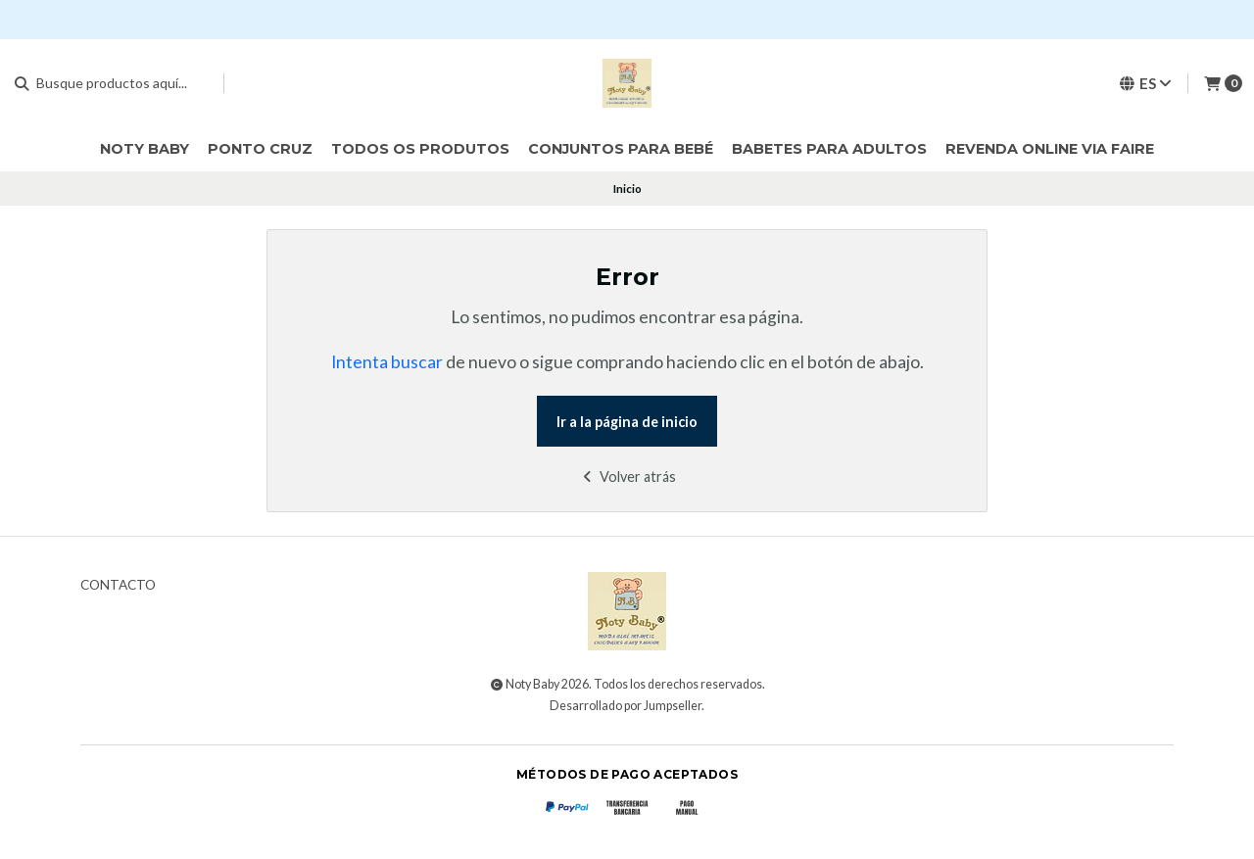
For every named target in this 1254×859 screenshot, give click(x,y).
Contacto (118, 586)
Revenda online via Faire (1049, 149)
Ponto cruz (260, 149)
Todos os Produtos (420, 149)
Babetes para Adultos (829, 149)
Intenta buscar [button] (387, 362)
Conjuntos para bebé (620, 149)
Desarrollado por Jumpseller (625, 705)
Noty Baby (144, 149)
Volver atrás (627, 476)
